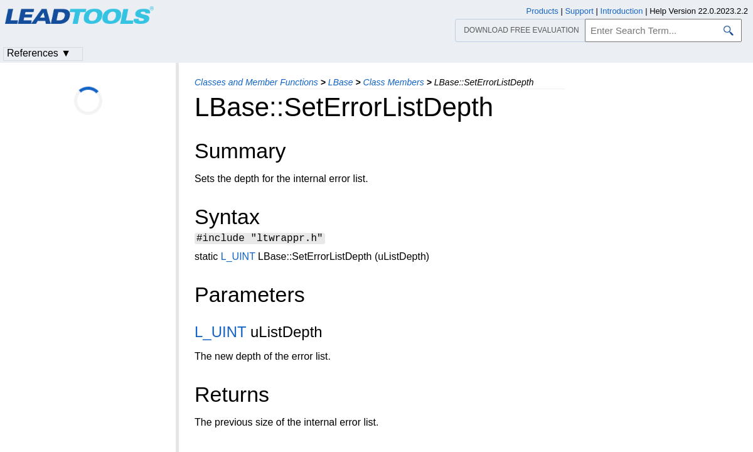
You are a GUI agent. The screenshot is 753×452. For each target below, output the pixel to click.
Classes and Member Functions (256, 82)
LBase (340, 82)
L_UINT (238, 258)
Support (579, 11)
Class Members (393, 82)
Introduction (622, 11)
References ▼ (39, 53)
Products (542, 11)
